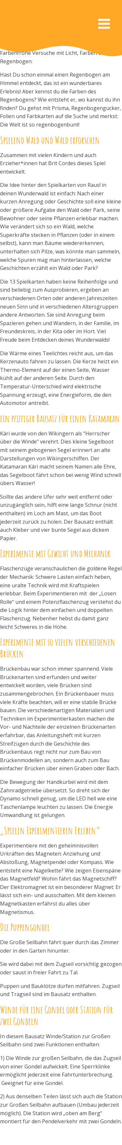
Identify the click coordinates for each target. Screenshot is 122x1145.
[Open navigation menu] (104, 24)
